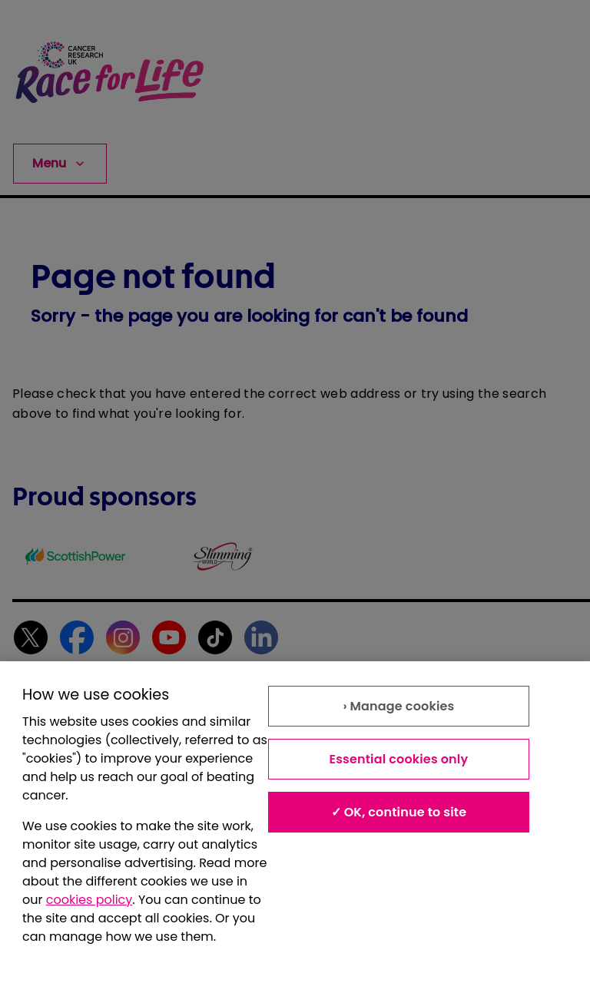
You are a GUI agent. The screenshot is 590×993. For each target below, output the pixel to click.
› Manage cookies (398, 706)
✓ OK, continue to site (399, 812)
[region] (295, 827)
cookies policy (89, 900)
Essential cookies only (398, 759)
